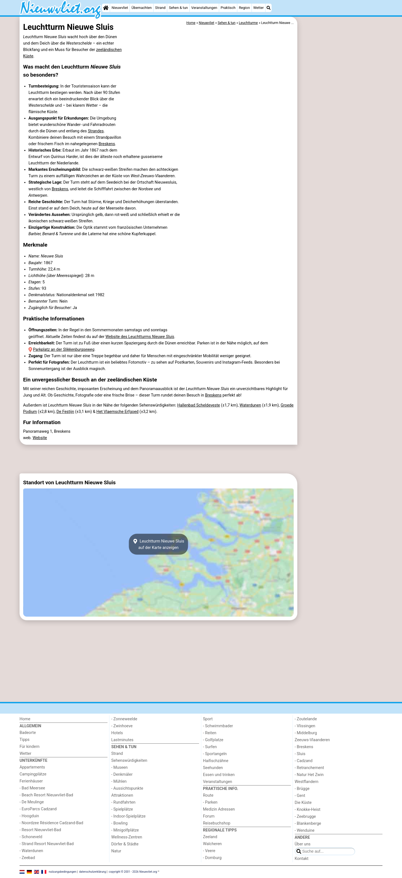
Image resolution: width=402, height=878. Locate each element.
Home (25, 719)
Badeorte (28, 732)
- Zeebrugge (305, 816)
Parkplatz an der (63, 349)
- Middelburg (306, 733)
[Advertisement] (340, 144)
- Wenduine (305, 830)
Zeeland (210, 837)
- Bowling (119, 823)
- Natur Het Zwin (309, 774)
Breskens (107, 144)
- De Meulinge (32, 802)
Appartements (32, 767)
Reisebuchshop (216, 823)
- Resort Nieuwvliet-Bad (40, 830)
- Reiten (209, 733)
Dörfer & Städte (125, 844)
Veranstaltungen (204, 8)
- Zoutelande (306, 719)
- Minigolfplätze (125, 830)
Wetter (258, 8)
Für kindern (30, 746)
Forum (208, 816)
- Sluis (300, 753)
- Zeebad (27, 857)
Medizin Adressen (219, 809)
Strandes (96, 131)
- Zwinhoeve (122, 726)
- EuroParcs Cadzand (38, 809)
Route (208, 795)
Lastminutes (122, 740)
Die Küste (303, 802)
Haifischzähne (215, 760)
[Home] (106, 8)
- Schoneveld (31, 837)
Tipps (25, 739)
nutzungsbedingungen (62, 871)
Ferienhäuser (31, 781)
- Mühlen (119, 781)
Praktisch (228, 8)
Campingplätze (33, 774)
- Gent (300, 795)
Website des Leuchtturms (140, 336)
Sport (208, 719)
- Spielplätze (122, 809)
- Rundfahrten (123, 802)
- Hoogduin (29, 816)
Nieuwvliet (120, 8)
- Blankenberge (308, 823)
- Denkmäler (122, 774)
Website (40, 438)
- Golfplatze (213, 740)
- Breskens (304, 747)
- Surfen (210, 747)
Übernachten (141, 8)
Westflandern (307, 781)
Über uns (303, 844)
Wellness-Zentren (126, 837)
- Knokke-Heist (307, 809)
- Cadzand (304, 760)
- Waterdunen (31, 850)
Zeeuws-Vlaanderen (312, 740)
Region (244, 8)
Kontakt (302, 858)
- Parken (210, 802)
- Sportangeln (215, 753)
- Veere (209, 850)
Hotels (117, 733)
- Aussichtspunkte (127, 788)
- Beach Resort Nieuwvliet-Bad (46, 795)
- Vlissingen (305, 726)
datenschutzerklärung (92, 871)
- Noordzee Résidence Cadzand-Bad (51, 823)
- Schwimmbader (218, 726)
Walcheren (212, 843)
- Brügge (302, 788)
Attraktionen (122, 795)
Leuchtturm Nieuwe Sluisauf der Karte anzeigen (158, 544)
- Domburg (212, 857)
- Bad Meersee (32, 788)
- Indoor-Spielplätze (128, 816)
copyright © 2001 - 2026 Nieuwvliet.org (133, 871)
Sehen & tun (178, 8)
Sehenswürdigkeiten (129, 760)
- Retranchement (309, 767)
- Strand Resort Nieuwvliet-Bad (47, 843)
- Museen (119, 767)
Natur (116, 851)
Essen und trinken (219, 774)
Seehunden (213, 767)
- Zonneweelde (124, 719)
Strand (160, 8)
